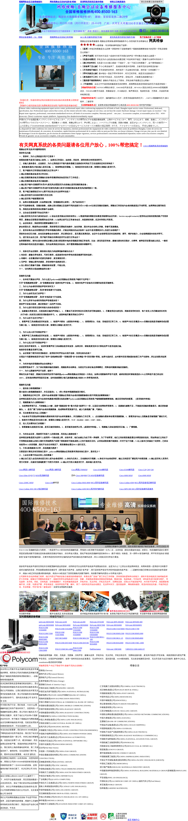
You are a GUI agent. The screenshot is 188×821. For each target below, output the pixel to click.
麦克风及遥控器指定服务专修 (122, 37)
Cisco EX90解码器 (126, 469)
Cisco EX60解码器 (100, 469)
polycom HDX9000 (46, 625)
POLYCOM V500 (46, 633)
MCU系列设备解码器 (100, 483)
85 (32, 475)
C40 (148, 469)
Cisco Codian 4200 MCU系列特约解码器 (87, 489)
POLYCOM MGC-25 (115, 638)
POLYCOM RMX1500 (115, 633)
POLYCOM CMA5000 (43, 649)
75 (34, 475)
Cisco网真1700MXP (79, 469)
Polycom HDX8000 (80, 625)
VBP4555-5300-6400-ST (135, 649)
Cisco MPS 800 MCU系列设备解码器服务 (136, 489)
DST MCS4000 (61, 638)
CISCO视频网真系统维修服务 (155, 146)
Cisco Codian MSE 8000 (80, 483)
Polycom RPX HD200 (115, 622)
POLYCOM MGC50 (81, 638)
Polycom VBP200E (114, 649)
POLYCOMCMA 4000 (64, 649)
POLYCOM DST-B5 (81, 643)
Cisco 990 (79, 475)
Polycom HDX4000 (62, 625)
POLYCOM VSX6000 (43, 628)
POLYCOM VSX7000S (116, 629)
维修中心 (135, 820)
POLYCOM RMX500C (43, 638)
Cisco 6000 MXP (126, 475)
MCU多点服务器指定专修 (91, 37)
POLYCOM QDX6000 (94, 633)
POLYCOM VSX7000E (59, 633)
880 (85, 475)
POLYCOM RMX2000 (43, 642)
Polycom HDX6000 (114, 625)
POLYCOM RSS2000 (115, 643)
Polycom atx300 (79, 622)
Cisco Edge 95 (24, 475)
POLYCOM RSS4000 (94, 642)
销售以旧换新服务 (117, 2)
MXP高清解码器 (42, 475)
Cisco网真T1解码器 (27, 469)
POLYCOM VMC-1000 (134, 643)
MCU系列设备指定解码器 (145, 483)
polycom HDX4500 (46, 622)
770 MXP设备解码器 (95, 475)
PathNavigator (95, 649)
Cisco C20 (142, 469)
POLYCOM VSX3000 (63, 629)
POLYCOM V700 (132, 629)
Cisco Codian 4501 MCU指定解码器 (33, 489)
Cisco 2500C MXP (26, 483)
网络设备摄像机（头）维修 (30, 37)
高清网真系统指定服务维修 (91, 2)
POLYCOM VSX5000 (77, 628)
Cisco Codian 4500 (126, 483)
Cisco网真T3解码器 (53, 469)
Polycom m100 (61, 622)
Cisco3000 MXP (144, 475)
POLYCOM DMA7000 (77, 649)
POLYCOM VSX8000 (77, 633)
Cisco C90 (49, 483)
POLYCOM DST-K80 (63, 643)
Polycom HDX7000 (97, 625)
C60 (152, 469)
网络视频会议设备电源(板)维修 (63, 2)
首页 (129, 820)
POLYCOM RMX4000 (134, 638)
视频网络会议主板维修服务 (30, 2)
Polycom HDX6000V (133, 625)
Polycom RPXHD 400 (133, 622)
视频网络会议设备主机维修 (61, 37)
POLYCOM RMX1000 (134, 633)
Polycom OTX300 (97, 622)
